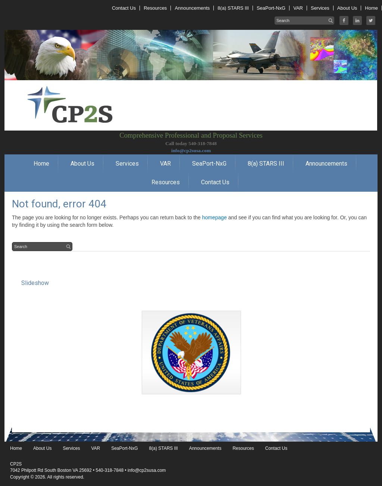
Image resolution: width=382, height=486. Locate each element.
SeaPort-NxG (124, 448)
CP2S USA (191, 82)
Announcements (205, 448)
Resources (243, 448)
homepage (214, 217)
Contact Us (276, 448)
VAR (95, 448)
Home (16, 448)
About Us (42, 448)
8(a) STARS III (163, 448)
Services (71, 448)
